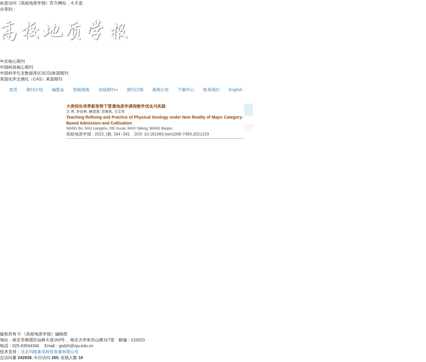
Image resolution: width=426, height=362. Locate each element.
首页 (13, 89)
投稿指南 (81, 89)
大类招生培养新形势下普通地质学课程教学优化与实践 (116, 106)
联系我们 (211, 89)
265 (54, 357)
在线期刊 (108, 89)
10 (80, 357)
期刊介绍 (34, 89)
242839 (25, 357)
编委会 (58, 89)
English (235, 89)
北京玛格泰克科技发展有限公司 (50, 351)
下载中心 (186, 89)
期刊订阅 (135, 89)
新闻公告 (160, 89)
